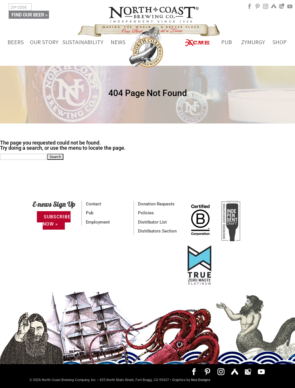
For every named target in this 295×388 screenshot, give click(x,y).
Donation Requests (156, 204)
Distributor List (152, 222)
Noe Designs (200, 380)
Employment (98, 222)
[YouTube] (289, 8)
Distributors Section (157, 231)
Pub (89, 212)
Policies (146, 212)
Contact (93, 204)
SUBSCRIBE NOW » (57, 220)
